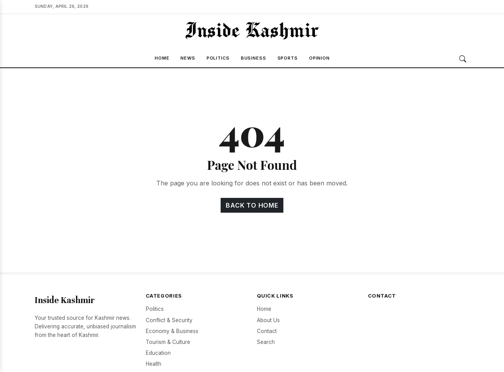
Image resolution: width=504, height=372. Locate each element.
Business (253, 58)
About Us (268, 320)
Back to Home (252, 205)
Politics (218, 58)
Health (153, 364)
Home (162, 58)
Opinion (319, 58)
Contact (267, 331)
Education (158, 353)
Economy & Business (172, 331)
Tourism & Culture (168, 342)
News (187, 58)
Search (266, 342)
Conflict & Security (169, 320)
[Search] (462, 58)
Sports (288, 58)
